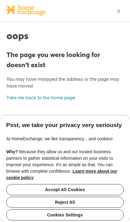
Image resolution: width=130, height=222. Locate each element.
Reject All (65, 202)
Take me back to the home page (40, 98)
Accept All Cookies (65, 189)
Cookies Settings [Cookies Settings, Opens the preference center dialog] (65, 214)
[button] (118, 10)
